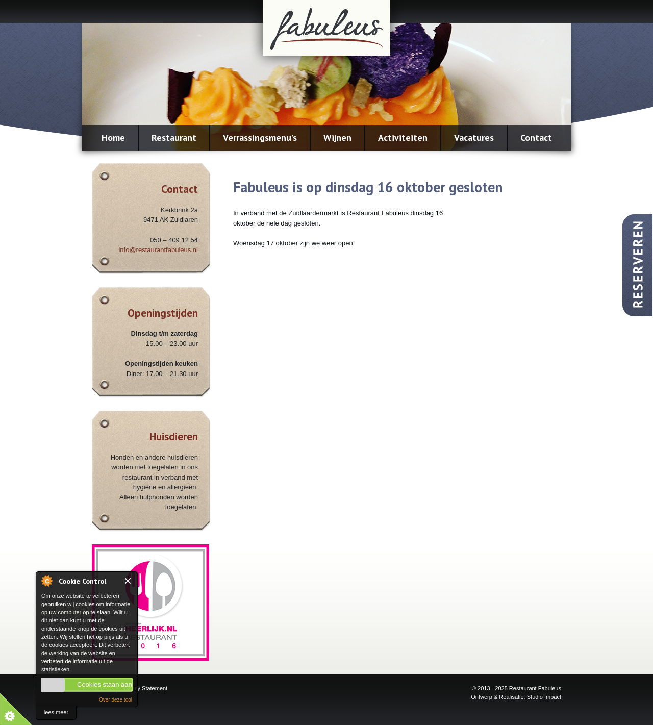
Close (128, 581)
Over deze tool (115, 700)
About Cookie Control (46, 580)
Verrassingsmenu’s (260, 137)
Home (113, 137)
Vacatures (474, 137)
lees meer (56, 712)
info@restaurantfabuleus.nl (158, 250)
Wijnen (337, 137)
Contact (536, 137)
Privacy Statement (144, 688)
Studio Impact (544, 697)
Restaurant (174, 137)
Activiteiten (403, 137)
